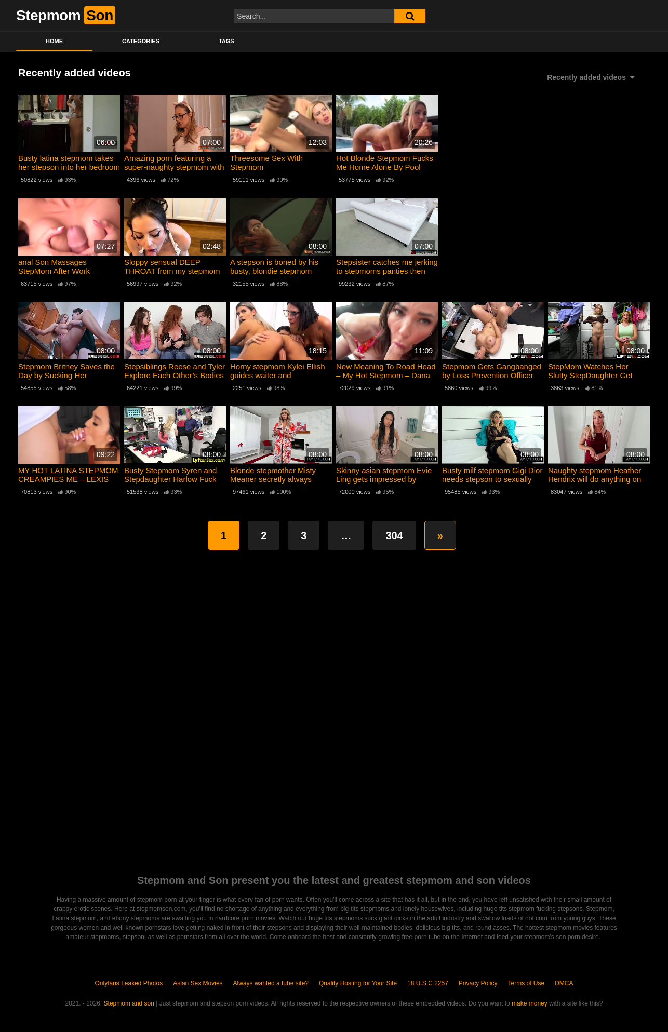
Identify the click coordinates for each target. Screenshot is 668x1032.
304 (394, 535)
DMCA (564, 983)
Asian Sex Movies (197, 983)
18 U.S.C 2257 (427, 983)
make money (529, 1003)
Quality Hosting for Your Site (358, 983)
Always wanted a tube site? (271, 983)
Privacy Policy (478, 983)
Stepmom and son (129, 1003)
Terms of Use (526, 983)
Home (54, 41)
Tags (226, 41)
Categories (140, 41)
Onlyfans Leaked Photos (129, 983)
